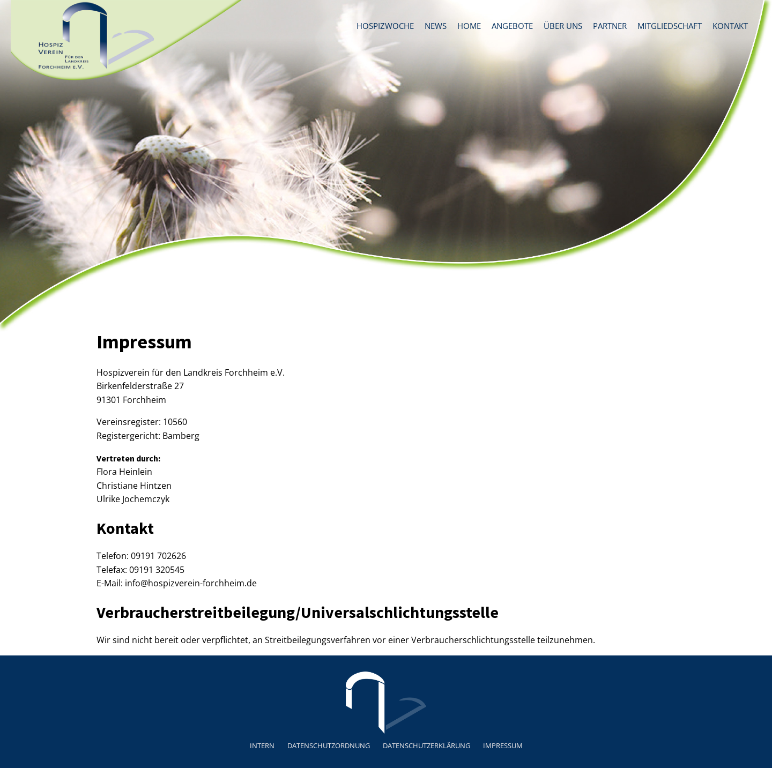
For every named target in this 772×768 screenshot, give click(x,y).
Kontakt (730, 25)
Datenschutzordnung (328, 745)
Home (469, 25)
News (436, 25)
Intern (262, 745)
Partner (610, 25)
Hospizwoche (385, 25)
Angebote (512, 25)
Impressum (503, 745)
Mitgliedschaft (669, 25)
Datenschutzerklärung (426, 745)
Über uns (563, 25)
